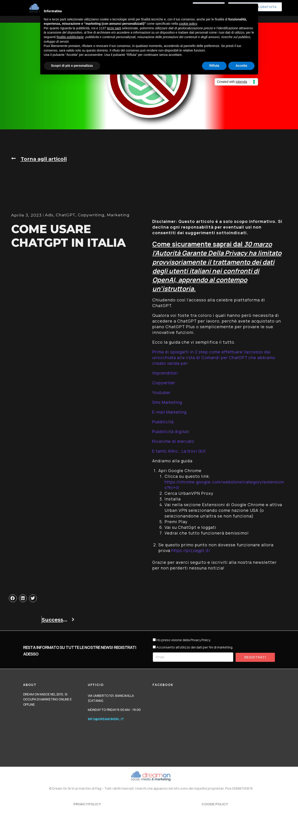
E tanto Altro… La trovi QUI (181, 451)
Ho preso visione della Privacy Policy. (183, 640)
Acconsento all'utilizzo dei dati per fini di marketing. (194, 647)
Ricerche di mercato (174, 441)
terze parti (114, 28)
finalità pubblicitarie (70, 37)
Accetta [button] (241, 65)
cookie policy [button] (188, 23)
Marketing (85, 220)
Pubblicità (163, 421)
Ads (15, 220)
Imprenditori (166, 373)
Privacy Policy (87, 804)
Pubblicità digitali (171, 431)
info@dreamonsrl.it (106, 719)
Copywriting (58, 220)
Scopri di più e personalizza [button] (72, 65)
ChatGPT (32, 220)
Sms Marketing (168, 402)
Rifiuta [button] (214, 65)
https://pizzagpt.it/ (191, 550)
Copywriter (164, 382)
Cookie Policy (215, 804)
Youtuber (162, 392)
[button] (39, 158)
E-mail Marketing (170, 412)
